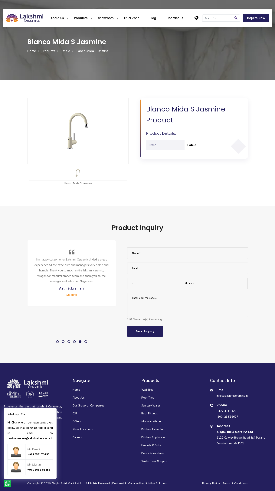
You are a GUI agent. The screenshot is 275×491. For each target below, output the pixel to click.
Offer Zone (131, 18)
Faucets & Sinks (151, 445)
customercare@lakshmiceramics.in (30, 438)
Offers (77, 421)
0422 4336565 (226, 411)
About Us (57, 18)
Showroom (106, 18)
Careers (77, 437)
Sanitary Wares (151, 405)
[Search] (217, 18)
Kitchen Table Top (153, 429)
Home (31, 51)
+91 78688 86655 (38, 469)
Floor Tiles (147, 397)
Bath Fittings (149, 413)
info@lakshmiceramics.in (232, 395)
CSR (75, 413)
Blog (153, 18)
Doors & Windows (153, 453)
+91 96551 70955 (38, 454)
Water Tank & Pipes (154, 461)
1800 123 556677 (227, 416)
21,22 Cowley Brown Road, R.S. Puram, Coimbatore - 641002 (241, 438)
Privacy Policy (211, 483)
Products (81, 18)
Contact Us (174, 18)
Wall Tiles (147, 389)
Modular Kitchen (151, 421)
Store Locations (83, 429)
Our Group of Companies (88, 405)
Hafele (191, 145)
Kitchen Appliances (153, 437)
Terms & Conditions (235, 483)
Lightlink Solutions (156, 483)
